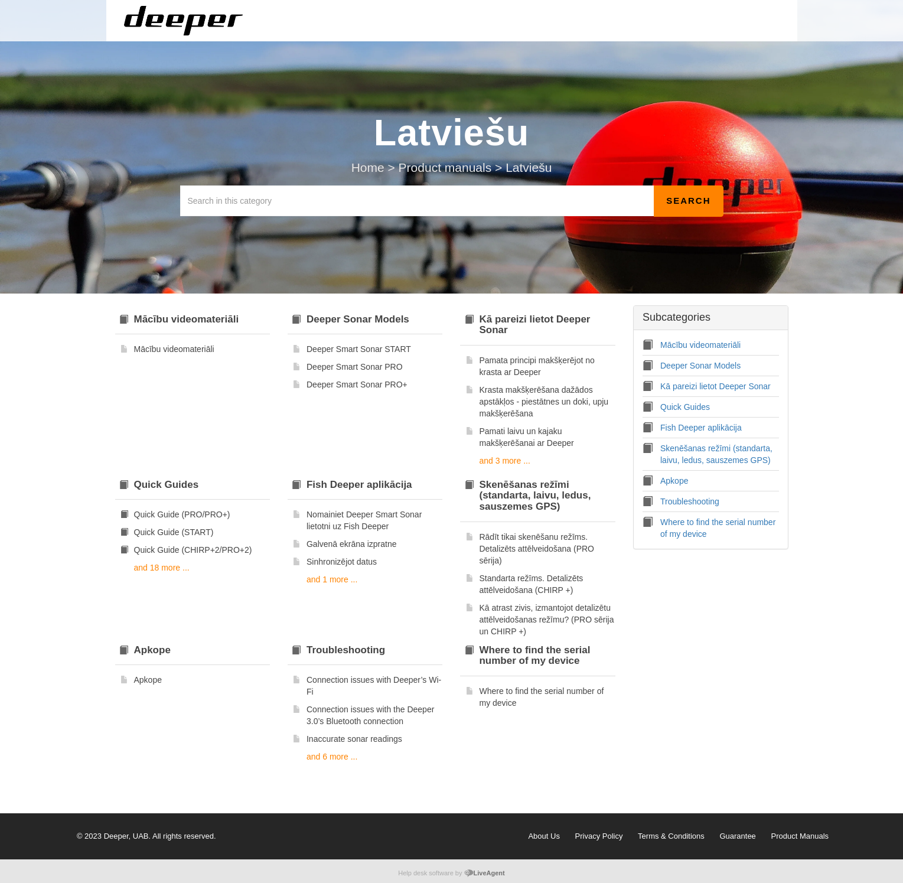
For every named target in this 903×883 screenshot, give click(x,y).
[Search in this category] (417, 200)
